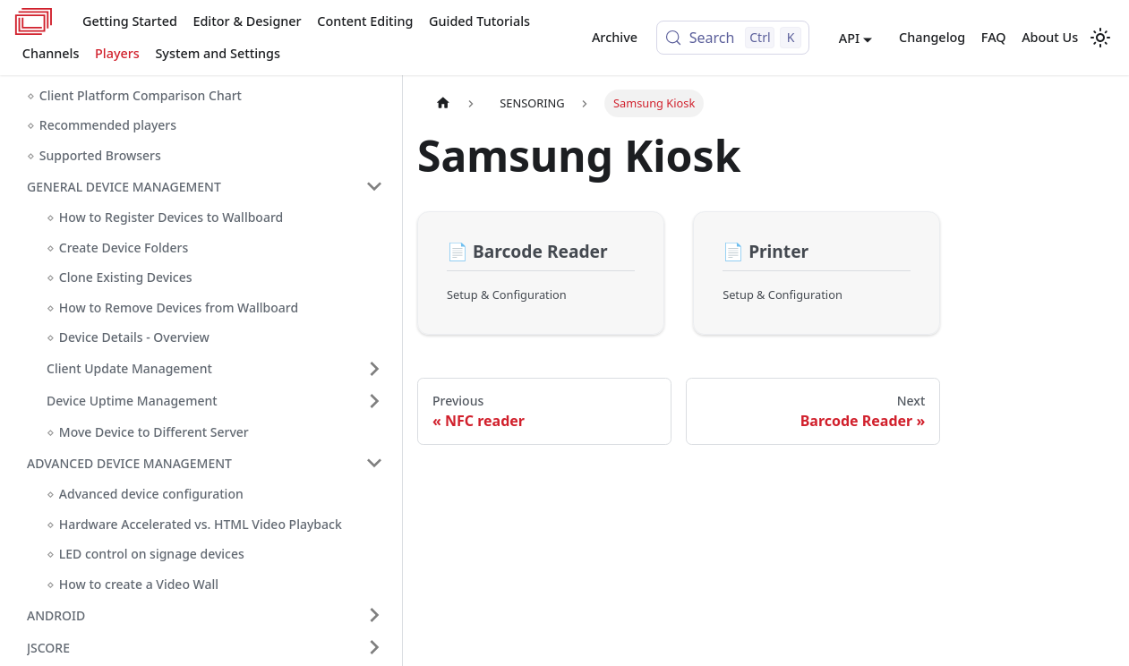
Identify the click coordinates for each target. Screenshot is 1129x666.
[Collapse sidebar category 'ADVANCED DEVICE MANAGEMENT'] (374, 462)
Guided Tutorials (479, 21)
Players (117, 53)
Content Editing (365, 21)
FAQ (993, 37)
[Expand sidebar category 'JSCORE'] (374, 647)
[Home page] (443, 103)
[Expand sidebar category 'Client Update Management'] (374, 368)
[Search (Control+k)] (732, 38)
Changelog (932, 37)
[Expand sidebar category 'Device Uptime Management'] (374, 401)
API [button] (849, 38)
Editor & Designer (246, 21)
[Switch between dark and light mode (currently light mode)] (1100, 37)
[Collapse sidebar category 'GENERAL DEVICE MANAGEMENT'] (374, 186)
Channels (51, 53)
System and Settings (217, 53)
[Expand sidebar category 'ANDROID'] (374, 615)
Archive (614, 37)
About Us (1050, 37)
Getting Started (129, 21)
